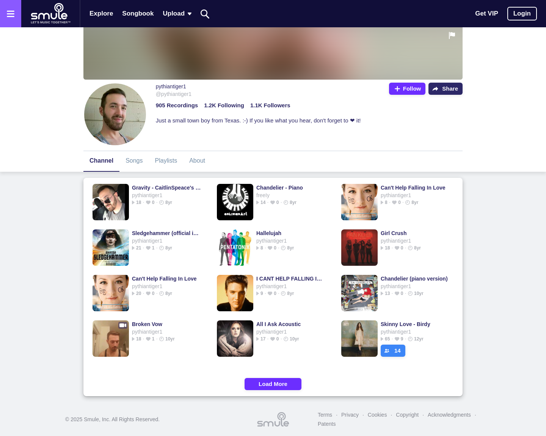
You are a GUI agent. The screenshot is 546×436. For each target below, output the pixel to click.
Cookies (377, 415)
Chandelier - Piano (279, 188)
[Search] (205, 14)
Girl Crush (393, 233)
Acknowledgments (449, 415)
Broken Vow (147, 324)
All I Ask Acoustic (278, 324)
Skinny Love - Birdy (405, 324)
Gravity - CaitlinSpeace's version (166, 188)
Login (522, 13)
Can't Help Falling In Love (413, 188)
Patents (327, 424)
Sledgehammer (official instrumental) (166, 233)
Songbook (138, 13)
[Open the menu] (10, 13)
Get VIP (486, 13)
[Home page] (50, 14)
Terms (325, 415)
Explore (101, 13)
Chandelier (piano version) (414, 279)
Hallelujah (268, 233)
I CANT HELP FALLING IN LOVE (291, 279)
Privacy (350, 415)
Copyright (407, 415)
